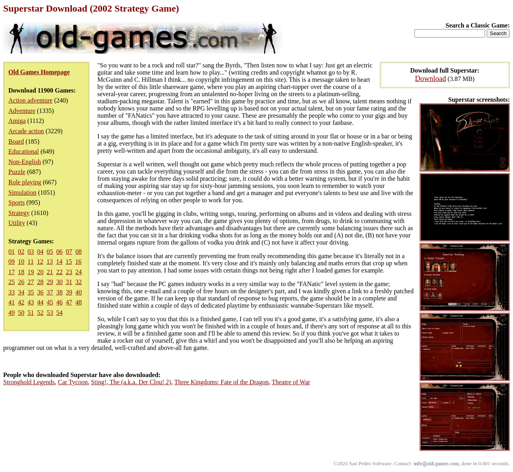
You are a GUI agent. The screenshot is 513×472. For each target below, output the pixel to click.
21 (50, 272)
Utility (16, 222)
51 (31, 312)
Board (16, 141)
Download (430, 78)
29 (50, 281)
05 (50, 251)
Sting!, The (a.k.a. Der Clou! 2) (131, 382)
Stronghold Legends (29, 382)
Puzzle (17, 171)
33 (11, 292)
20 (40, 272)
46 (59, 302)
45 (50, 302)
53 (50, 312)
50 (21, 312)
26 (21, 281)
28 (40, 281)
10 (21, 261)
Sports (16, 202)
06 (59, 251)
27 (31, 281)
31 (69, 281)
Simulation (22, 192)
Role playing (24, 182)
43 (31, 302)
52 (40, 312)
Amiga (17, 120)
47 (69, 302)
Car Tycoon (73, 382)
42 (21, 302)
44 (40, 302)
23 (69, 272)
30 (59, 281)
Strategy (19, 212)
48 (78, 302)
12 (40, 261)
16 (78, 261)
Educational (23, 151)
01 (11, 251)
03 (31, 251)
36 (40, 292)
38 (59, 292)
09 (11, 261)
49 (11, 312)
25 (11, 281)
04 (40, 251)
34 (21, 292)
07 (69, 251)
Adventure (22, 110)
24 (78, 272)
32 (78, 281)
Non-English (24, 161)
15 (68, 261)
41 (11, 302)
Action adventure (30, 100)
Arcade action (26, 131)
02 (21, 251)
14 (59, 261)
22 (59, 272)
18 (21, 272)
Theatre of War (291, 382)
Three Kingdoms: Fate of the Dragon (221, 382)
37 (50, 292)
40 (78, 292)
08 (78, 251)
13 (49, 261)
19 (31, 272)
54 (59, 312)
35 (31, 292)
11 (31, 261)
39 (69, 292)
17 (11, 272)
